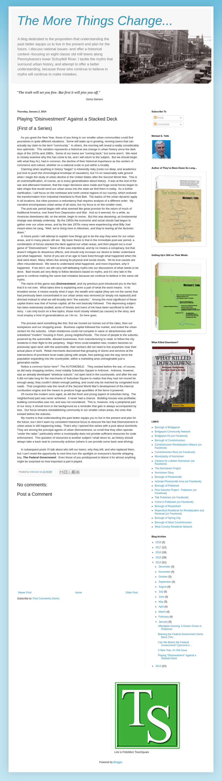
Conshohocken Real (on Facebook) (175, 452)
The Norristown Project (168, 468)
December (165, 566)
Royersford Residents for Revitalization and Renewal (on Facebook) (179, 512)
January (163, 621)
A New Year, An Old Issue (172, 650)
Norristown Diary (164, 472)
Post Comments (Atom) (46, 598)
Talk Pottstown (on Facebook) (171, 497)
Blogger (117, 762)
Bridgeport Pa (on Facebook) (171, 435)
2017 (159, 547)
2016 (159, 552)
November (165, 571)
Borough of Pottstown (167, 485)
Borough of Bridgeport (167, 427)
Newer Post (24, 592)
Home (78, 592)
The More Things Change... (95, 20)
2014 (159, 562)
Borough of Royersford (168, 506)
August (163, 586)
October (163, 576)
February (164, 616)
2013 (159, 666)
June (162, 596)
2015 (159, 557)
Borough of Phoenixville (168, 476)
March (162, 611)
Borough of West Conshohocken (173, 522)
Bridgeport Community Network (172, 431)
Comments (161, 124)
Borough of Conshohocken (170, 440)
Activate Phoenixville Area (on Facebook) (178, 481)
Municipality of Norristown (169, 456)
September (165, 581)
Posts (159, 117)
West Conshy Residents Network (173, 526)
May (161, 601)
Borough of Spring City (168, 517)
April (161, 606)
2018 (159, 542)
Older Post (132, 592)
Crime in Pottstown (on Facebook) (174, 501)
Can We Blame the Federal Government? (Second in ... (175, 644)
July (161, 591)
